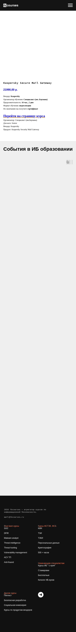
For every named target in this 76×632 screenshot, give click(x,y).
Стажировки (43, 570)
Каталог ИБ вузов (46, 580)
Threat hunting (10, 548)
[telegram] (41, 596)
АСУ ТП (7, 557)
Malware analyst (11, 538)
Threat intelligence (12, 543)
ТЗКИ (40, 538)
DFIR (6, 533)
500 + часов (43, 552)
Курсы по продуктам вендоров (18, 610)
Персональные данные (49, 543)
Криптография (44, 548)
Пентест (8, 595)
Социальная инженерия (15, 605)
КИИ (40, 528)
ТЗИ (40, 533)
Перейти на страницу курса (24, 116)
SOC (6, 528)
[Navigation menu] (70, 5)
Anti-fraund (9, 562)
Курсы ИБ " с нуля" (46, 565)
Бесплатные (43, 575)
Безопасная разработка (15, 600)
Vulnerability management (15, 552)
